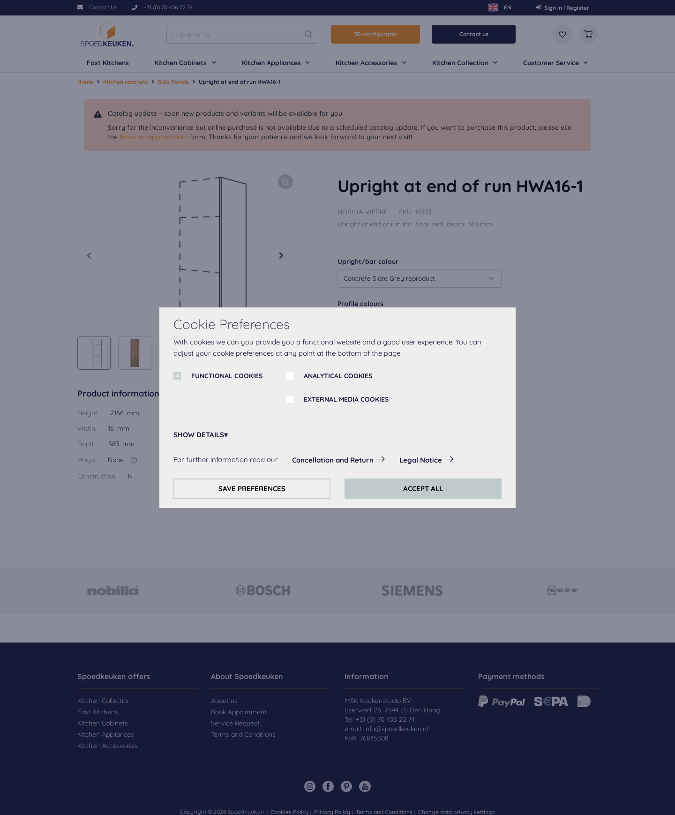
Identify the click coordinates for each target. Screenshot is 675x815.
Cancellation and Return (333, 460)
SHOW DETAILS (198, 434)
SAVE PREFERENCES (251, 488)
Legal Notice (420, 460)
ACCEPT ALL (423, 488)
